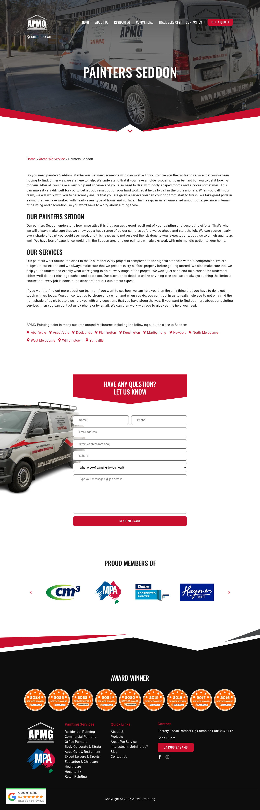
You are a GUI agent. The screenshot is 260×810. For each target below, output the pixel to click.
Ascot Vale (61, 332)
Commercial (144, 22)
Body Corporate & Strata (83, 747)
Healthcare (73, 766)
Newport (179, 332)
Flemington (107, 332)
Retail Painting (76, 776)
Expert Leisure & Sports (82, 757)
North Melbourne (205, 332)
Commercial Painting (80, 737)
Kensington (131, 332)
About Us (101, 22)
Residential (122, 22)
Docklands (84, 332)
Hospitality (73, 772)
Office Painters (76, 742)
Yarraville (97, 340)
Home (86, 22)
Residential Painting (80, 732)
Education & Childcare (81, 762)
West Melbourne (43, 340)
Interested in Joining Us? (129, 747)
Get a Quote (220, 22)
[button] (31, 592)
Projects (117, 737)
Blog (114, 752)
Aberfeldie (38, 332)
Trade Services (169, 22)
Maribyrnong (156, 332)
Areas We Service (52, 159)
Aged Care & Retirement (82, 752)
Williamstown (72, 340)
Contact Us (194, 22)
